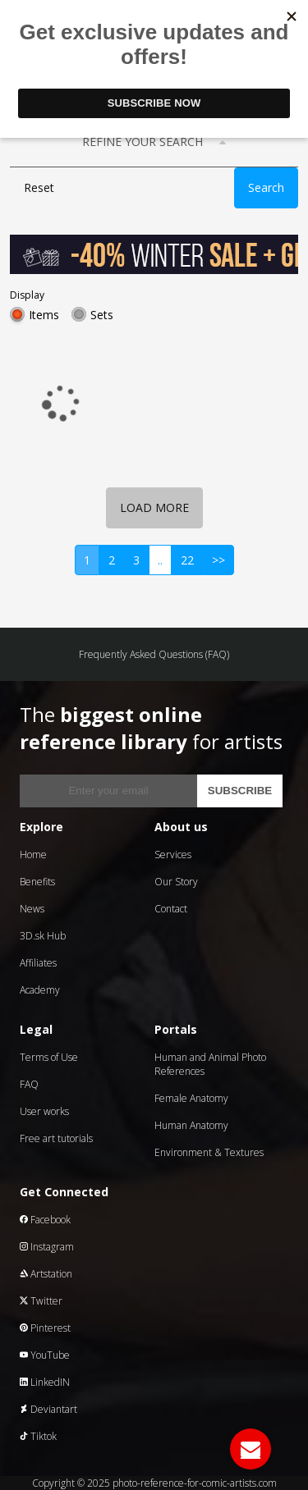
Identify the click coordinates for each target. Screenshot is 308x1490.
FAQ (29, 1084)
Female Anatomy (191, 1098)
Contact (170, 909)
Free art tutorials (56, 1138)
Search (266, 187)
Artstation (46, 1274)
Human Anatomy (191, 1125)
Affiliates (38, 963)
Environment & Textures (209, 1152)
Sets (101, 314)
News (32, 909)
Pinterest (45, 1328)
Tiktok (38, 1436)
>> (218, 560)
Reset (39, 187)
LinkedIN (45, 1382)
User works (44, 1111)
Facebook (45, 1220)
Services (172, 855)
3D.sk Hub (43, 936)
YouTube (45, 1355)
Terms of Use (49, 1057)
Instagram (47, 1247)
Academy (40, 990)
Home (33, 855)
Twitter (41, 1301)
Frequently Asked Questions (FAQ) (154, 654)
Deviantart (48, 1409)
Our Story (176, 882)
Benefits (37, 882)
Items (44, 314)
